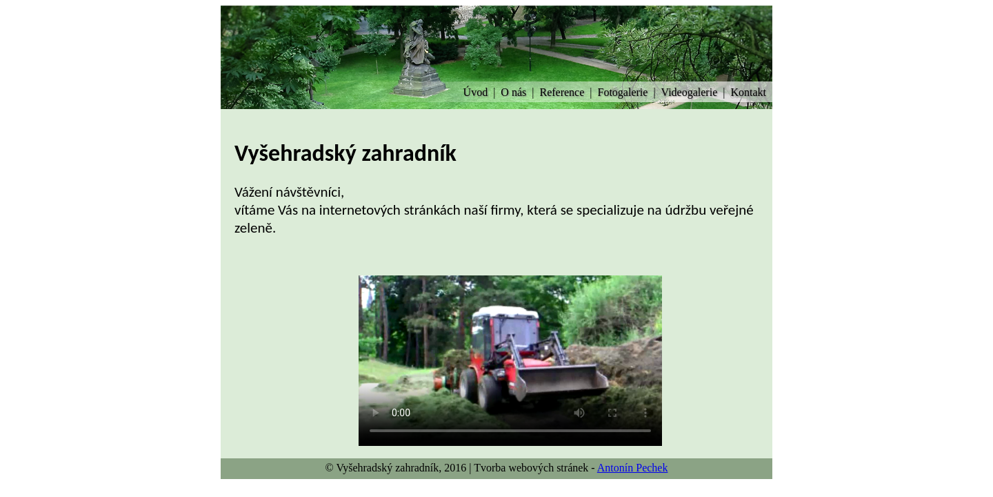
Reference (561, 92)
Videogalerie (689, 92)
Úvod (475, 92)
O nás (513, 92)
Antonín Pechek (632, 468)
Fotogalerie (623, 92)
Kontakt (748, 92)
